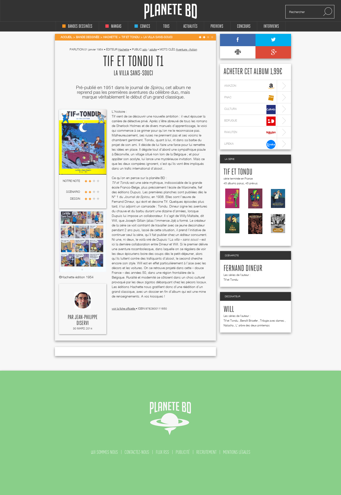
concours (244, 26)
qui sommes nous (104, 452)
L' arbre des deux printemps (253, 325)
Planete (170, 11)
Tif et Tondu (238, 172)
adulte (153, 49)
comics (142, 26)
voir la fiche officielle (124, 308)
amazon (250, 86)
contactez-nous (137, 452)
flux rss (162, 452)
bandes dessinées (77, 26)
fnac (250, 98)
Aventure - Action (186, 49)
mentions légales (236, 452)
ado (144, 49)
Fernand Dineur (243, 268)
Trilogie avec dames (272, 320)
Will (229, 309)
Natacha (228, 325)
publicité (183, 452)
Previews (217, 26)
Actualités (190, 26)
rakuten (250, 132)
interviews (271, 26)
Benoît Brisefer (249, 320)
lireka (250, 144)
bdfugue (250, 121)
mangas (113, 26)
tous (166, 26)
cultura (250, 109)
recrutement (206, 452)
